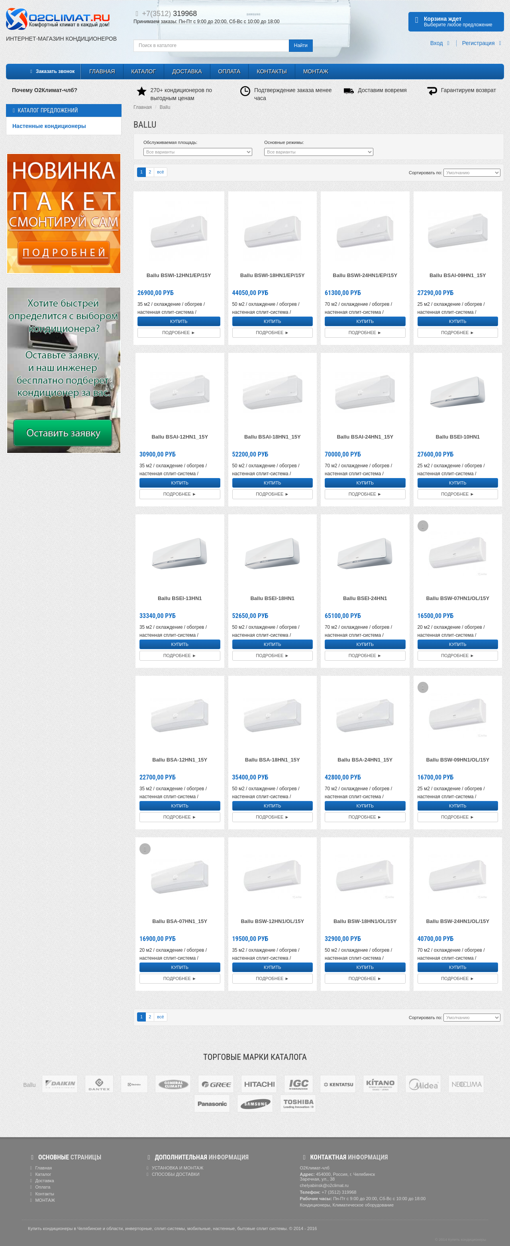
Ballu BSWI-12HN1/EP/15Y (179, 275)
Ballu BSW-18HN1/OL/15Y (365, 921)
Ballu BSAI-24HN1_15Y (365, 437)
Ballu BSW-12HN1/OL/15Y (272, 921)
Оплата (229, 71)
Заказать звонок (51, 71)
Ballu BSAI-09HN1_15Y (458, 275)
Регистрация (483, 43)
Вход (441, 43)
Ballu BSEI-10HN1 (457, 437)
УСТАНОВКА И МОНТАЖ (174, 1167)
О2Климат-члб (315, 1167)
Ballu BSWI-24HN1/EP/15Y (365, 275)
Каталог (143, 71)
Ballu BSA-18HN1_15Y (272, 760)
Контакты (272, 71)
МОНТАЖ (315, 71)
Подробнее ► (178, 332)
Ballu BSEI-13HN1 (180, 598)
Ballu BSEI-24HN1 (365, 598)
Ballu (165, 107)
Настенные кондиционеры (49, 126)
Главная (102, 71)
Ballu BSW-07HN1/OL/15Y (457, 598)
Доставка (187, 71)
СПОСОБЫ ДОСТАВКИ (172, 1174)
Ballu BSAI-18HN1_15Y (272, 437)
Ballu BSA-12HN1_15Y (179, 760)
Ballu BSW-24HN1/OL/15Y (457, 921)
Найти (301, 45)
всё (160, 171)
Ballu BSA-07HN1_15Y (179, 921)
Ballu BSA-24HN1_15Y (364, 760)
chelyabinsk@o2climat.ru (324, 1185)
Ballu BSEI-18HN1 (272, 598)
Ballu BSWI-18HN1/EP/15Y (272, 275)
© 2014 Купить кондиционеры (460, 1240)
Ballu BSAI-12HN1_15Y (179, 437)
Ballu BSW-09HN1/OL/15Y (457, 760)
